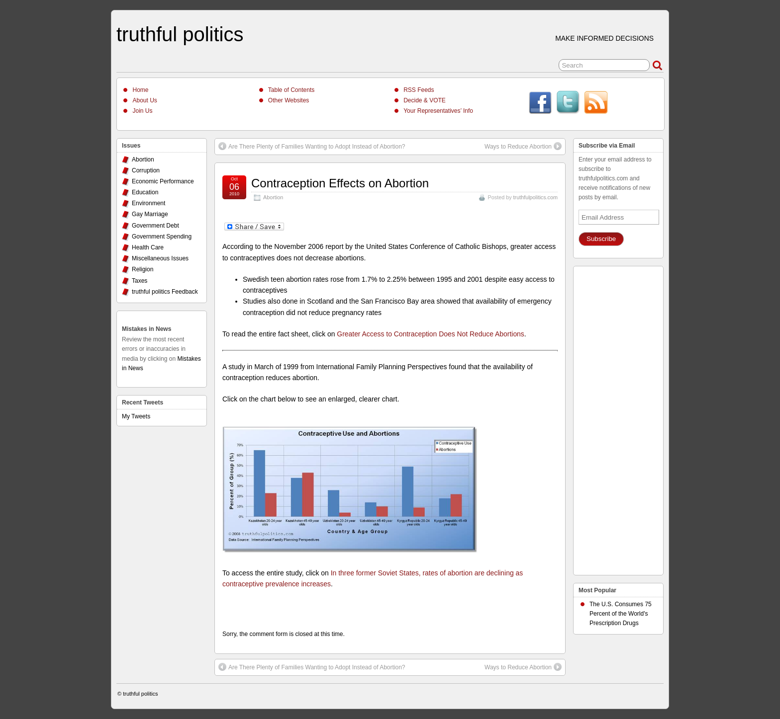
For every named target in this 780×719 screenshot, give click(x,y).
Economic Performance (163, 181)
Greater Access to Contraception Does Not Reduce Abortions (430, 334)
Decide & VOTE (424, 100)
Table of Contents (291, 89)
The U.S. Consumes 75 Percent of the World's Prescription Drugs (620, 614)
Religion (142, 269)
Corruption (146, 170)
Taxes (139, 280)
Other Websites (288, 100)
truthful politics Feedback (165, 291)
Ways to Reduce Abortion (523, 146)
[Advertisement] (618, 418)
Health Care (148, 247)
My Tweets (136, 416)
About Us (144, 100)
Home (140, 89)
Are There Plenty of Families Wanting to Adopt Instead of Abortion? (311, 146)
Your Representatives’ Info (438, 110)
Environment (148, 203)
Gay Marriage (150, 214)
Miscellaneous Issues (160, 258)
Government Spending (162, 236)
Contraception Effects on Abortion (340, 183)
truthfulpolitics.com (535, 197)
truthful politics (179, 34)
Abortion (273, 197)
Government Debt (155, 225)
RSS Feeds (418, 89)
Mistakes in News (146, 328)
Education (145, 192)
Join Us (142, 110)
